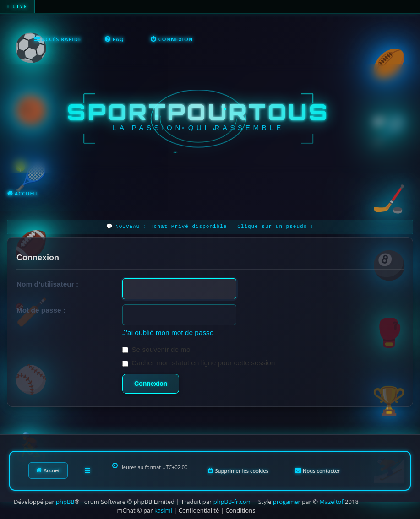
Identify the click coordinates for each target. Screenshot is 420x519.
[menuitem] (114, 39)
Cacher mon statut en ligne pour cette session (198, 363)
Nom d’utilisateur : (47, 284)
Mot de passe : (40, 310)
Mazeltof (331, 501)
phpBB (65, 501)
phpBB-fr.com (232, 501)
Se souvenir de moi (157, 349)
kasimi (163, 510)
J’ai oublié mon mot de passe (167, 332)
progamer (286, 501)
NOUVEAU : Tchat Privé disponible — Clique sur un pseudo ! (214, 226)
